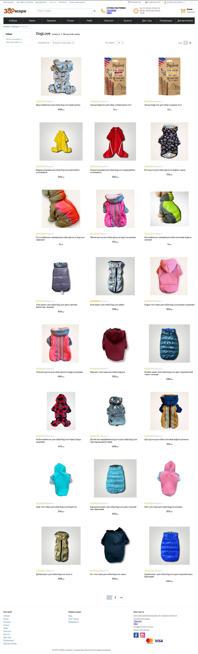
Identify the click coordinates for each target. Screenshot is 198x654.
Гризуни (7, 622)
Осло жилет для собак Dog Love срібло (107, 305)
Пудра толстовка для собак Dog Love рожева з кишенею (169, 305)
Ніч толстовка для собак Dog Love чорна (108, 574)
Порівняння (73, 622)
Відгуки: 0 (50, 101)
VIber (109, 13)
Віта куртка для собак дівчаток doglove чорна (164, 170)
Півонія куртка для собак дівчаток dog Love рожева (113, 237)
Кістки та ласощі (13, 39)
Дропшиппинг (41, 2)
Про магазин (8, 2)
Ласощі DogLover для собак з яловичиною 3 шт (111, 105)
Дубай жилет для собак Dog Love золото (54, 574)
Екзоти (6, 634)
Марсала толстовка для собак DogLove (107, 372)
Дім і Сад (7, 637)
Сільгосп (7, 631)
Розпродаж (8, 640)
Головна (6, 26)
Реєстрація (74, 619)
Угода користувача (77, 2)
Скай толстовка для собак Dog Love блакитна (56, 507)
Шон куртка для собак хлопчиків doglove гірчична (166, 439)
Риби (5, 628)
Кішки (5, 619)
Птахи (6, 625)
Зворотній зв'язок (142, 630)
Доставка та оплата (25, 2)
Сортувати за (43, 43)
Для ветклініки (9, 644)
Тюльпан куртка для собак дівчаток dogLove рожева (59, 372)
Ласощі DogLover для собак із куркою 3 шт (163, 105)
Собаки (6, 616)
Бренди (53, 2)
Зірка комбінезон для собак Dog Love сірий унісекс (58, 105)
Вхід (70, 616)
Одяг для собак (12, 42)
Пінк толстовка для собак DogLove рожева (163, 507)
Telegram (111, 11)
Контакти (63, 2)
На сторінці (110, 43)
